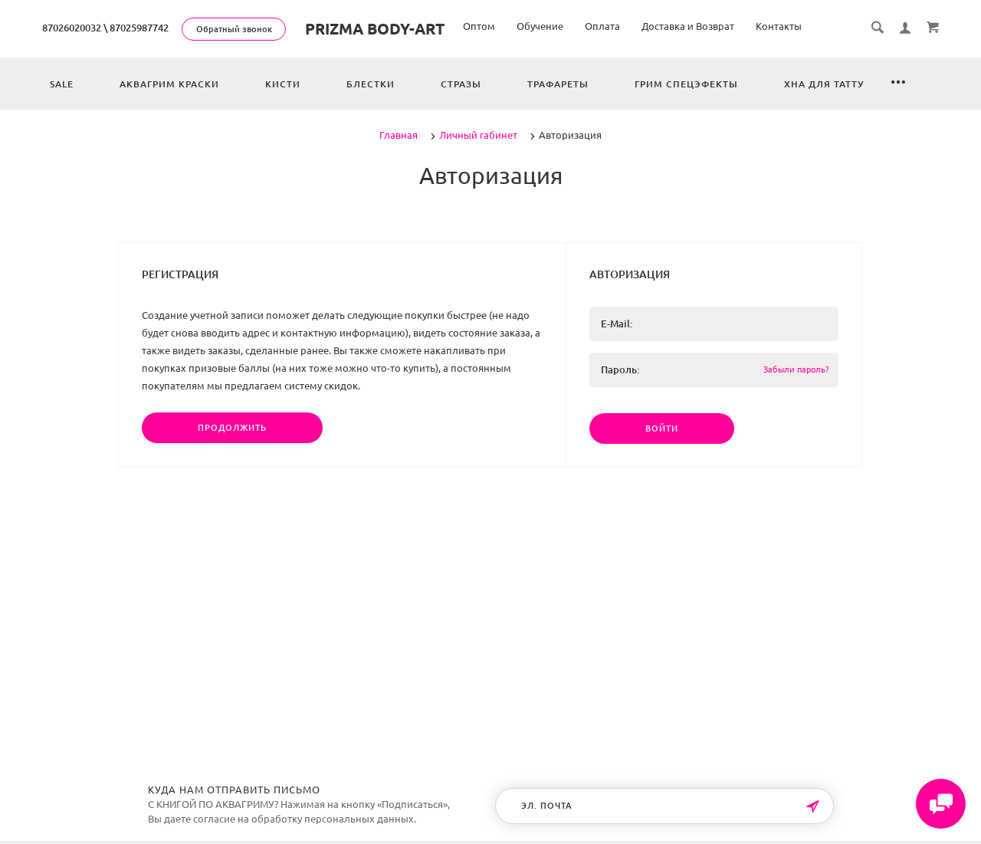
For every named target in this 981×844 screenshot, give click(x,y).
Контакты (779, 26)
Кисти (282, 84)
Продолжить (232, 427)
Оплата (602, 26)
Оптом (479, 26)
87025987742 (139, 27)
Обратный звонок (234, 29)
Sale (62, 84)
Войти (661, 428)
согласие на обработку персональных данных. (304, 818)
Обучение (540, 26)
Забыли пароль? (795, 369)
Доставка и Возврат (687, 26)
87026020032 (71, 27)
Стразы (461, 84)
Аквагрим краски (169, 84)
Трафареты (558, 84)
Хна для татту (824, 84)
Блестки (370, 84)
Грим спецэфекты (686, 84)
